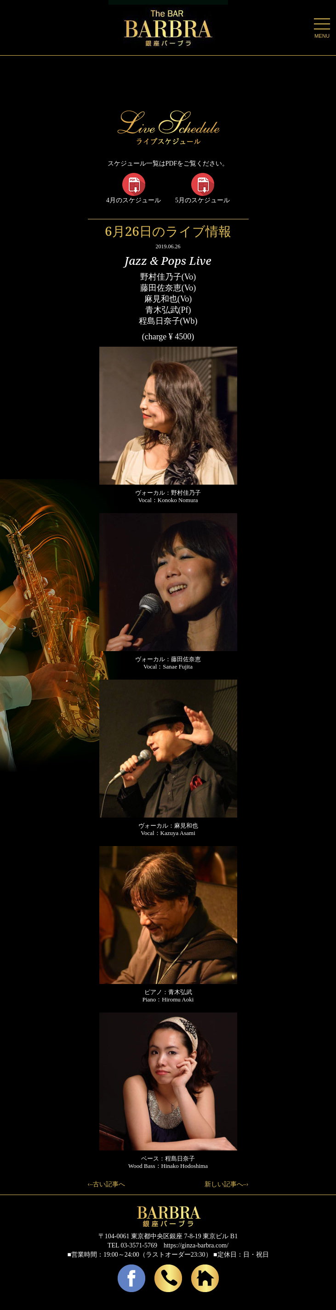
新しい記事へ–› (227, 1184)
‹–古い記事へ (106, 1184)
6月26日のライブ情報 (168, 231)
